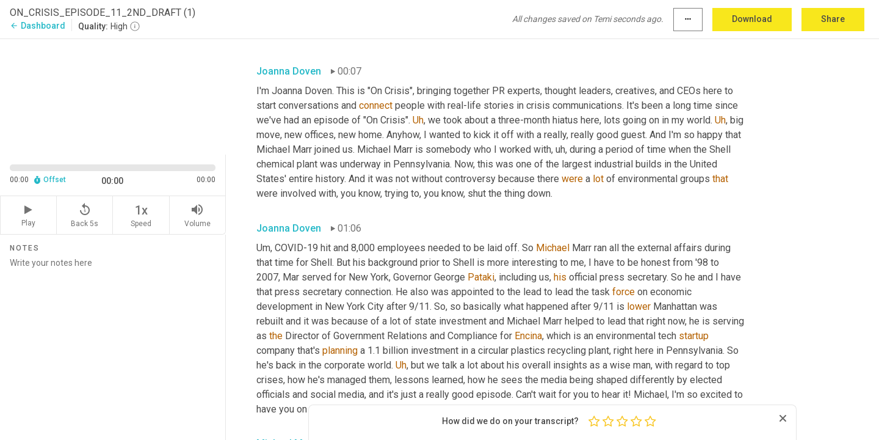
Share (833, 19)
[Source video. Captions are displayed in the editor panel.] (113, 95)
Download (752, 19)
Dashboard (37, 26)
